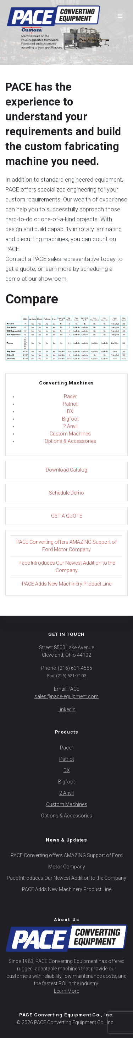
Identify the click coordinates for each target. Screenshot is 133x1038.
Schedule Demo (66, 493)
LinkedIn (66, 709)
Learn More (66, 991)
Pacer (70, 396)
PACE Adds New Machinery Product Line (66, 584)
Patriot (70, 404)
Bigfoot (70, 419)
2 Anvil (70, 426)
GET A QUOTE (66, 516)
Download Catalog (66, 470)
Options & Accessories (70, 441)
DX (70, 411)
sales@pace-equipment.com (66, 696)
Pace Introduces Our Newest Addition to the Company (66, 878)
